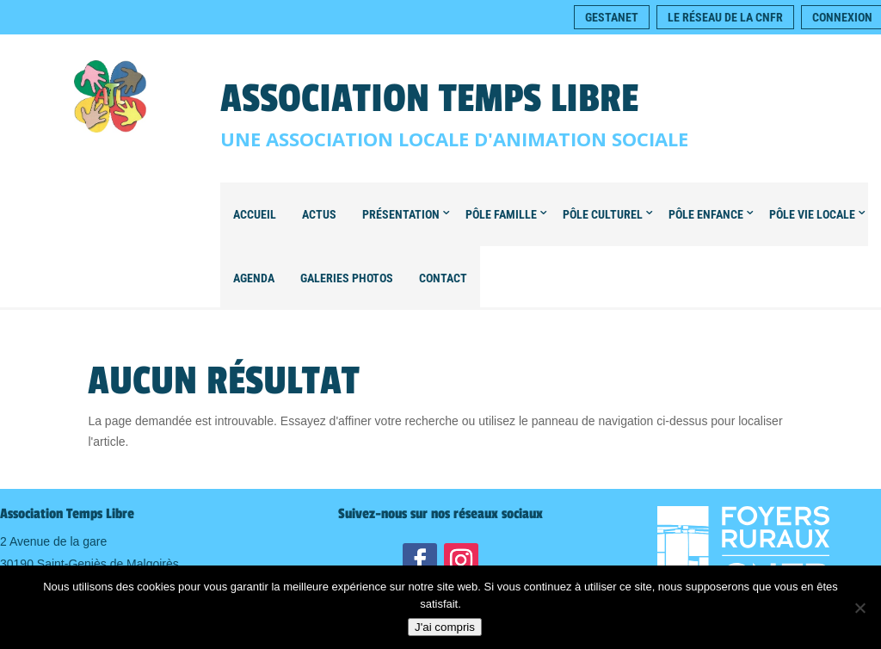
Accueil (254, 214)
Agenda (253, 278)
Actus (319, 214)
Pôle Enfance (705, 214)
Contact (443, 278)
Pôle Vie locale (812, 214)
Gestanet (611, 17)
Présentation (401, 214)
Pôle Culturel (603, 214)
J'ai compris (445, 627)
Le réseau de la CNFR (725, 17)
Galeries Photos (346, 278)
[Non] (859, 607)
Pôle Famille (501, 214)
